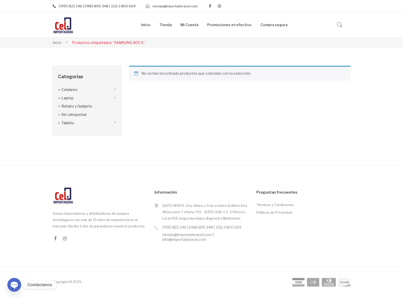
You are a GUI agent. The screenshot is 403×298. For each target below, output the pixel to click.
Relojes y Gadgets (76, 106)
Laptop (67, 98)
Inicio (57, 42)
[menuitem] (145, 25)
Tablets (67, 123)
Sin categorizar (74, 114)
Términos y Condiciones (275, 205)
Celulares (69, 89)
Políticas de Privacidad (274, 212)
